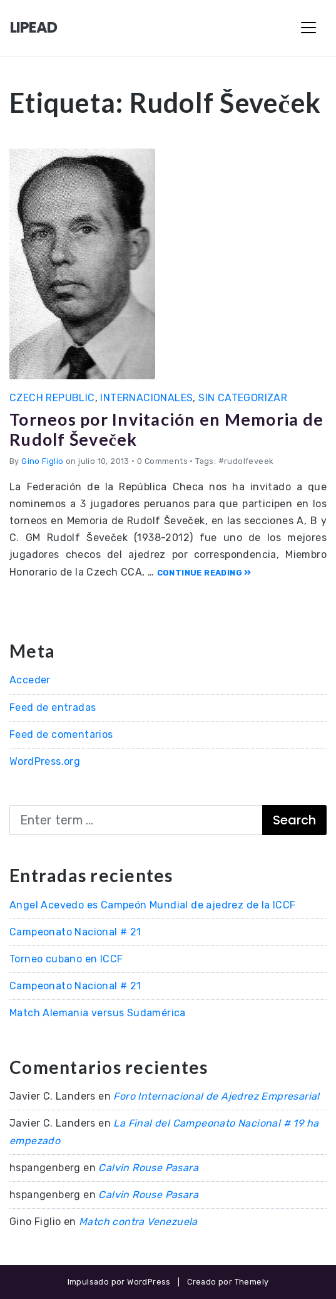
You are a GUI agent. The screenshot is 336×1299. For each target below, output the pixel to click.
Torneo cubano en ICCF (66, 959)
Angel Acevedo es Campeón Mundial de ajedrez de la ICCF (152, 905)
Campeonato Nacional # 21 (75, 932)
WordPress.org (44, 761)
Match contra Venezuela (138, 1222)
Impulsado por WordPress (119, 1281)
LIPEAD (33, 27)
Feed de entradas (52, 707)
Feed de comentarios (61, 734)
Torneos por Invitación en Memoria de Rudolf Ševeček (166, 429)
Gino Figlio (42, 461)
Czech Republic (52, 398)
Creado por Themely (227, 1281)
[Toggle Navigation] (308, 27)
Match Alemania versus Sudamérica (97, 1013)
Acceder (30, 680)
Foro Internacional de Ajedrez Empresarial (216, 1096)
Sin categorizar (242, 398)
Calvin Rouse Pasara (148, 1168)
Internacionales (146, 398)
